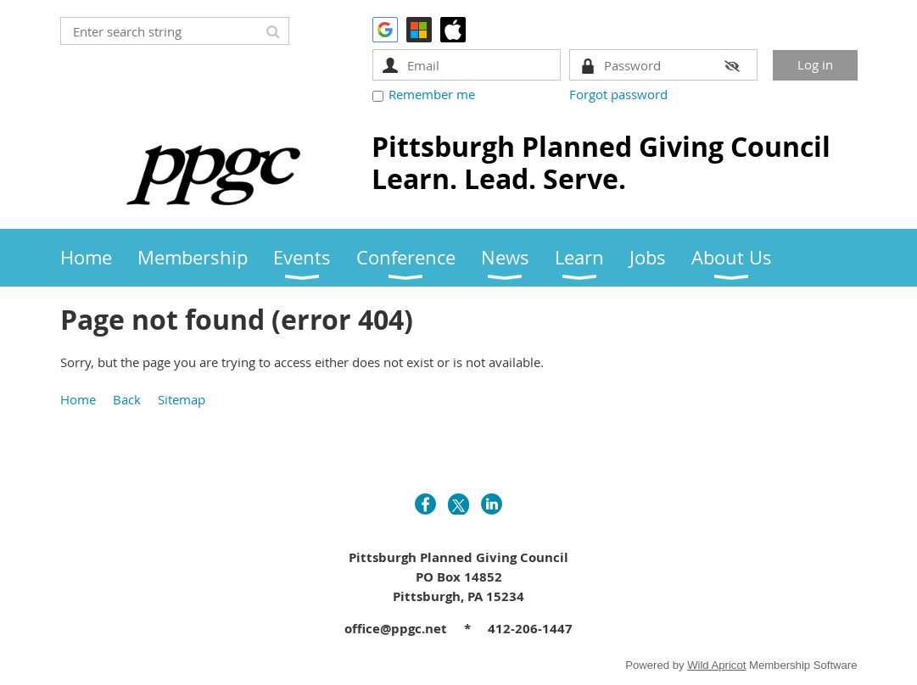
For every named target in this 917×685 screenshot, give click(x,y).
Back (127, 399)
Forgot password (618, 94)
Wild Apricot (716, 665)
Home (78, 399)
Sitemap (181, 399)
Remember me (432, 94)
